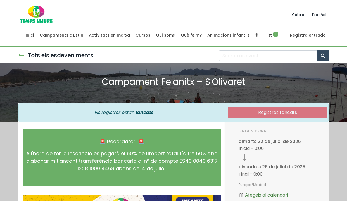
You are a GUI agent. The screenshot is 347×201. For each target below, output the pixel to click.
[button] (257, 35)
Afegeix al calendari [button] (266, 195)
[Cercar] (323, 55)
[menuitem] (30, 35)
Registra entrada (308, 35)
